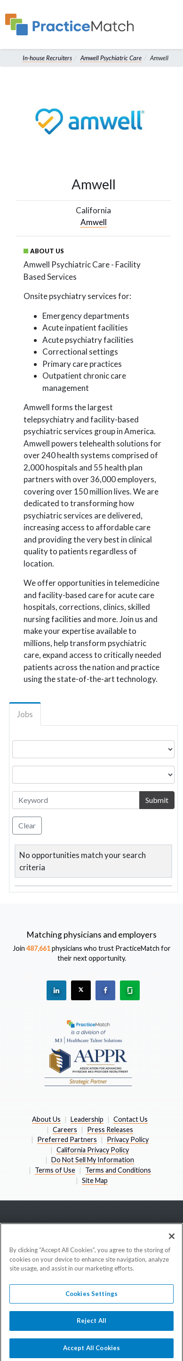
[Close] (171, 1240)
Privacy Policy (128, 1139)
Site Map (95, 1180)
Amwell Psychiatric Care (111, 58)
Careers (65, 1130)
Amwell (93, 222)
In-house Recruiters (47, 58)
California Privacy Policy (92, 1150)
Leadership (87, 1119)
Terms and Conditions (118, 1170)
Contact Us (130, 1119)
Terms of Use (55, 1170)
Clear (27, 825)
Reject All (91, 1325)
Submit (156, 799)
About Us (46, 1119)
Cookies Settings (91, 1297)
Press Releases (110, 1130)
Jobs (25, 714)
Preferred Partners (67, 1139)
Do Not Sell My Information (92, 1160)
